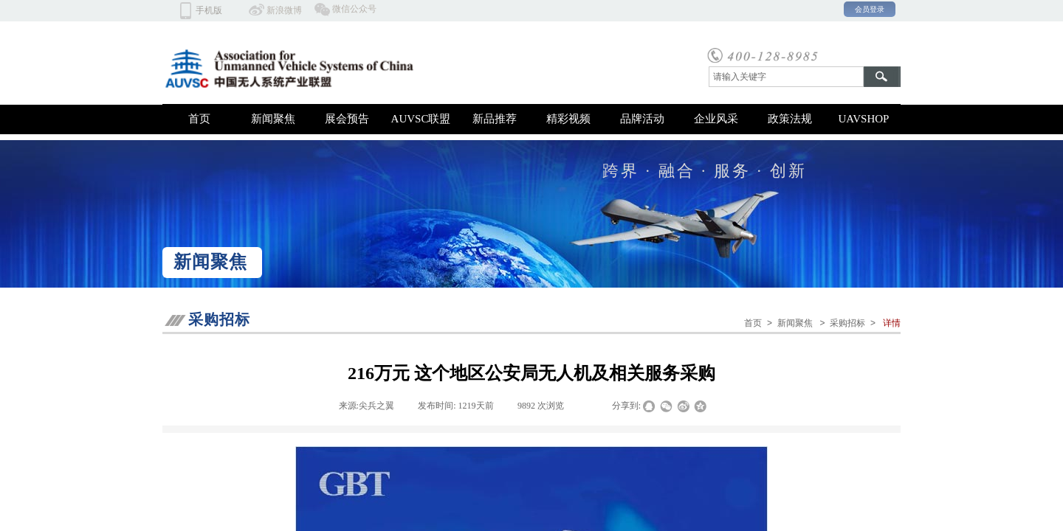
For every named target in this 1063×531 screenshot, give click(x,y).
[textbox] (786, 76)
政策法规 (790, 119)
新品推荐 (494, 119)
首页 (199, 119)
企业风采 (716, 119)
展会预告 (347, 119)
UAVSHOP (864, 119)
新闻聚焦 (273, 119)
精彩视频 (568, 119)
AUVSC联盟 (421, 119)
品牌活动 (642, 119)
